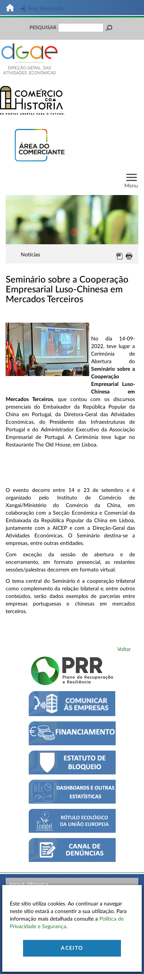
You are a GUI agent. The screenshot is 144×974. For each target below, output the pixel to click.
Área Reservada (42, 8)
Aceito (72, 948)
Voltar (124, 649)
